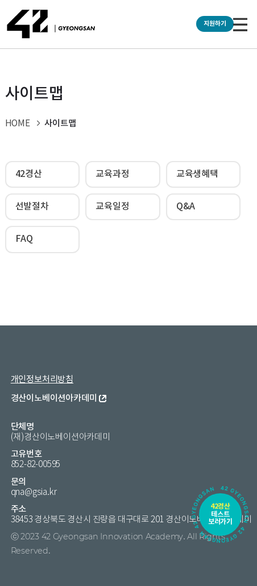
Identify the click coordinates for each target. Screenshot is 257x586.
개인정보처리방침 (42, 380)
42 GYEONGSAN (51, 24)
